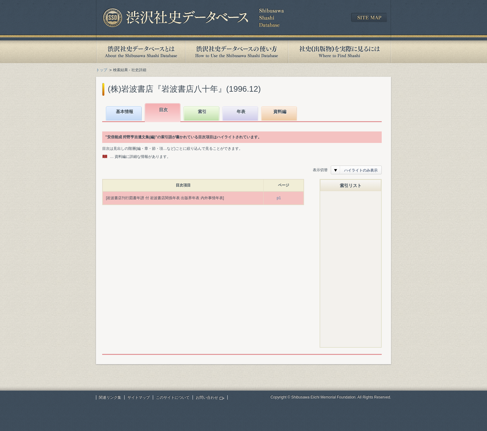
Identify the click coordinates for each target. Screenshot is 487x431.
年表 (241, 111)
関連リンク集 (110, 397)
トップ (101, 70)
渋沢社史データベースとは (140, 51)
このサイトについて (172, 397)
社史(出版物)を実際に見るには (339, 51)
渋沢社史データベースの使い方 (236, 51)
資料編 (279, 111)
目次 (163, 109)
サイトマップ (138, 397)
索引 (202, 111)
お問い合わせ (207, 397)
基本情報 (124, 111)
